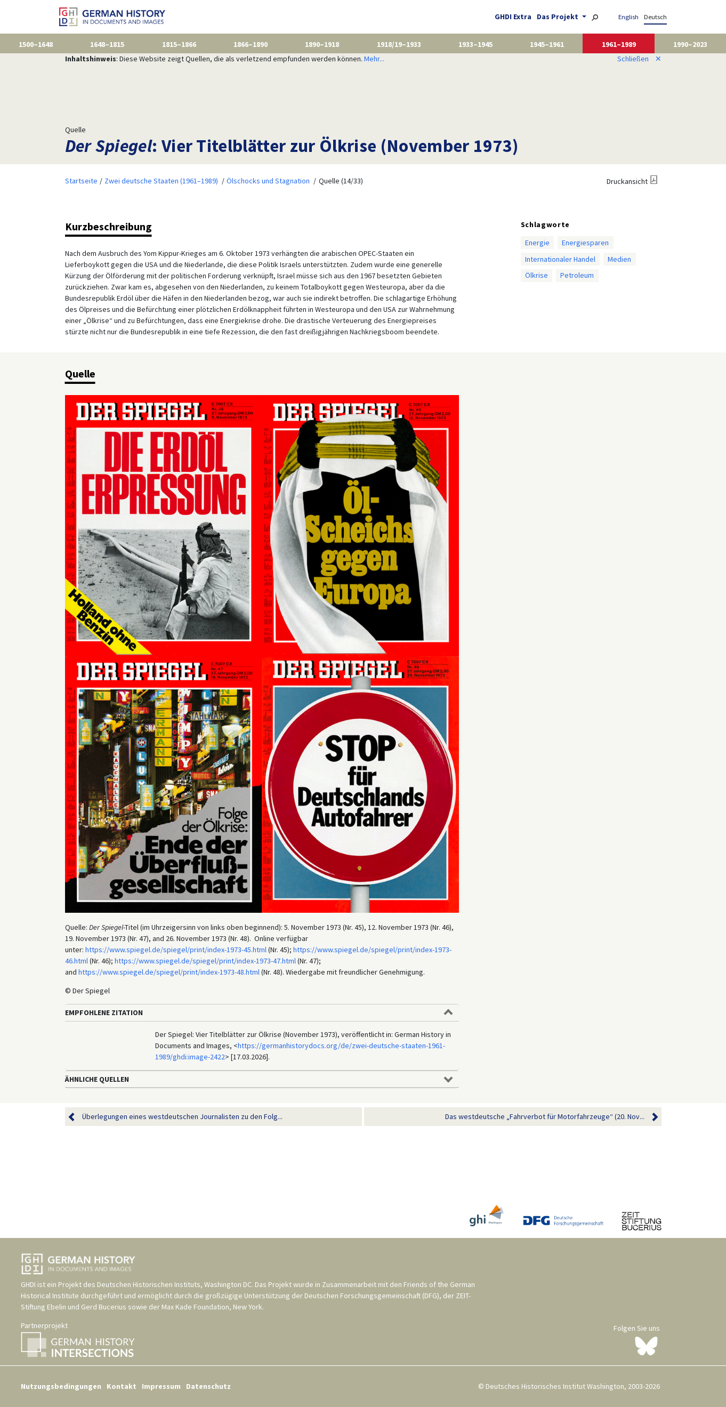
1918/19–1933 (399, 44)
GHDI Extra (513, 16)
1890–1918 (322, 44)
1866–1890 (250, 44)
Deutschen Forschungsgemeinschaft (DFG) (371, 1295)
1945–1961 (547, 44)
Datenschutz (208, 1386)
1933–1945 (475, 44)
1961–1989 (619, 44)
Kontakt (121, 1386)
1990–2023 (690, 44)
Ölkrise (536, 275)
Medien (619, 259)
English (628, 17)
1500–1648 (36, 44)
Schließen (639, 58)
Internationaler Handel (560, 259)
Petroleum (577, 275)
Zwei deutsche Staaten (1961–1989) (161, 181)
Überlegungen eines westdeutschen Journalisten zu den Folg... (182, 1116)
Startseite (81, 181)
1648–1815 (107, 44)
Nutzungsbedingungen (61, 1386)
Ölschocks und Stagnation (268, 181)
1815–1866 (179, 44)
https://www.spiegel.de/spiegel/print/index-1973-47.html (205, 961)
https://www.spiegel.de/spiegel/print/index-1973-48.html (169, 972)
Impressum (161, 1386)
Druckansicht (627, 181)
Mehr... (374, 58)
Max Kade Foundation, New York (212, 1307)
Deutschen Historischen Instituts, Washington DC (174, 1284)
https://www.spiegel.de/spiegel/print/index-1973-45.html (176, 949)
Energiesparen (585, 242)
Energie (537, 242)
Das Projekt (558, 16)
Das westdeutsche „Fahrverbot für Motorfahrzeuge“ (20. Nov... (544, 1116)
